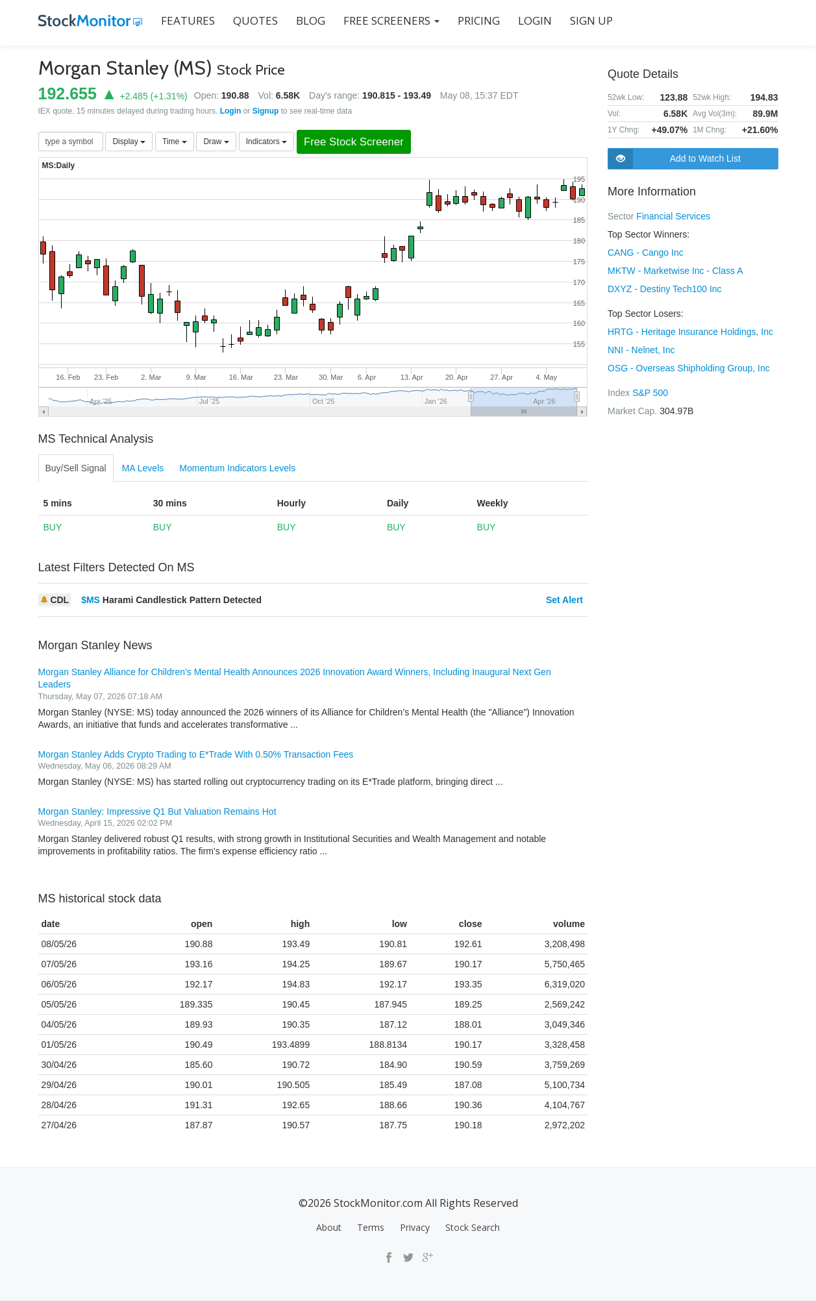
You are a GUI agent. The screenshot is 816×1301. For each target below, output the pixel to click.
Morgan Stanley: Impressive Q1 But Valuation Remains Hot (157, 811)
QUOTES (255, 20)
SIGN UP (591, 20)
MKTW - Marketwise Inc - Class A (675, 271)
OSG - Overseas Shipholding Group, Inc (689, 368)
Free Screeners (391, 20)
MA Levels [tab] (143, 468)
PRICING (479, 20)
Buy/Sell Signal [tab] (75, 468)
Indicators (266, 141)
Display (128, 141)
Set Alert (564, 600)
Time (174, 141)
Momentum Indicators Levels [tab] (237, 468)
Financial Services (673, 216)
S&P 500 (650, 393)
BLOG (310, 20)
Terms (370, 1227)
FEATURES (188, 20)
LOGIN (535, 20)
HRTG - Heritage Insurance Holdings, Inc (690, 332)
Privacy (415, 1227)
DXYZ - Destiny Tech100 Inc (665, 289)
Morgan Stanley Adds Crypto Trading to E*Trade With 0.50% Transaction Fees (196, 754)
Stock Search (472, 1227)
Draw (216, 141)
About (328, 1227)
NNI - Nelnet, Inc (641, 350)
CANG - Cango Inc (646, 252)
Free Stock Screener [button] (354, 142)
